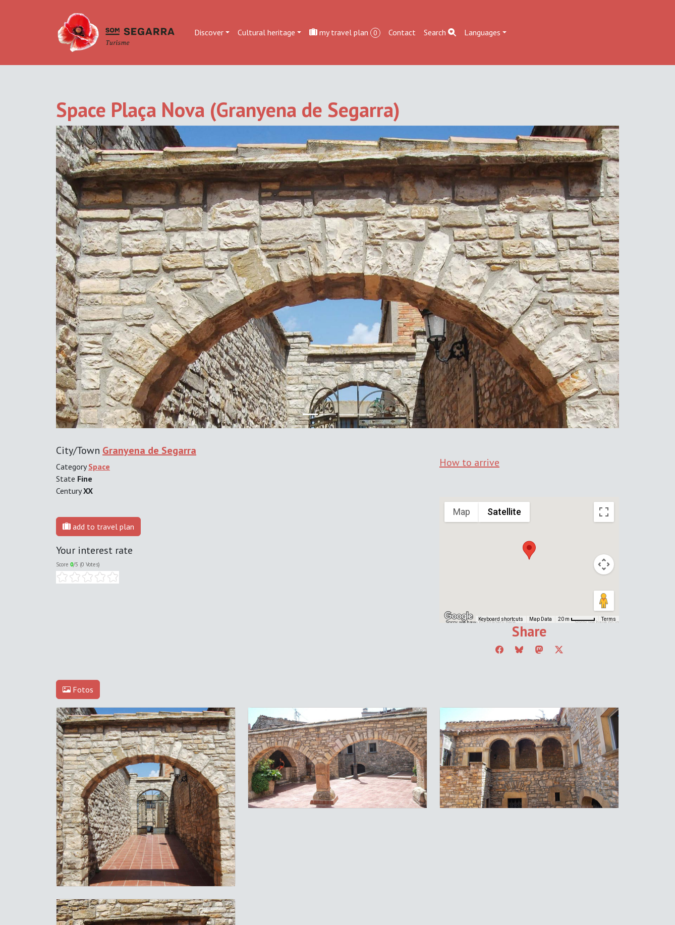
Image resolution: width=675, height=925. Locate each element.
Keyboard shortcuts (500, 619)
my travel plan (344, 32)
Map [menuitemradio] (461, 511)
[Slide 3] (364, 414)
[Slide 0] (310, 414)
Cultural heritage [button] (266, 32)
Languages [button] (482, 32)
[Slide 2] (346, 414)
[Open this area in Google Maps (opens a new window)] (458, 616)
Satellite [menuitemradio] (504, 511)
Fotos (78, 689)
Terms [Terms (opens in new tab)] (608, 619)
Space (99, 466)
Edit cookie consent (89, 828)
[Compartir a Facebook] (499, 650)
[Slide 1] (328, 414)
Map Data (540, 619)
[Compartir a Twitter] (559, 650)
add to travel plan (98, 527)
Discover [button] (208, 32)
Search (440, 32)
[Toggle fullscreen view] (604, 512)
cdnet (117, 840)
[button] (529, 550)
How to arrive (469, 462)
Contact (402, 32)
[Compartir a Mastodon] (539, 650)
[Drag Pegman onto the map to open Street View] (604, 601)
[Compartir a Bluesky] (519, 650)
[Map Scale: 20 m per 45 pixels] (576, 619)
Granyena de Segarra (149, 450)
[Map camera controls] (604, 564)
